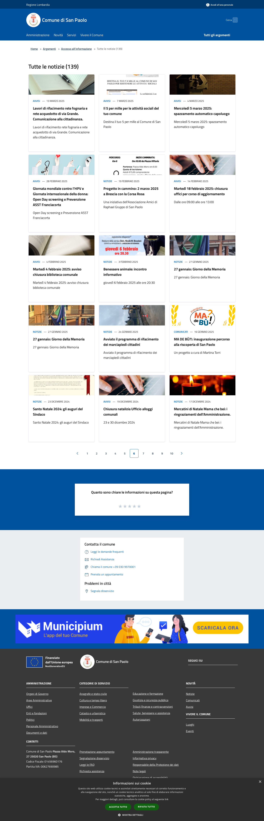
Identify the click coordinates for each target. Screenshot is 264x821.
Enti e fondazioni (36, 713)
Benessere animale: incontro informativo (125, 271)
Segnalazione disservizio (94, 758)
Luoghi (190, 724)
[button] (132, 815)
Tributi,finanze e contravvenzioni (153, 706)
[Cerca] (233, 20)
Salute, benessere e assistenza (151, 713)
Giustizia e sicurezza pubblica (150, 700)
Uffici (29, 707)
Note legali (139, 771)
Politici (30, 720)
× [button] (260, 782)
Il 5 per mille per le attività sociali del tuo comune (131, 110)
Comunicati (181, 332)
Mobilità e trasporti (91, 720)
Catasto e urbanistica (92, 713)
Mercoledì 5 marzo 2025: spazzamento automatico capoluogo (202, 110)
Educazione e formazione (148, 693)
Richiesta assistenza (91, 771)
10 (171, 453)
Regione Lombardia (38, 5)
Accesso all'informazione (76, 49)
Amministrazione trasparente (151, 752)
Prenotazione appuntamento (96, 752)
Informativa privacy (144, 758)
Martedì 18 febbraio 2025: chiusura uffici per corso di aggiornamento (201, 191)
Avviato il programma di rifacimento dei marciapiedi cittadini (131, 341)
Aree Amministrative (39, 700)
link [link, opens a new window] (167, 799)
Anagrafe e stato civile (93, 694)
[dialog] (132, 799)
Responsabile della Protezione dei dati (156, 765)
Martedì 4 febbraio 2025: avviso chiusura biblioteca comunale (57, 271)
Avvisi (36, 101)
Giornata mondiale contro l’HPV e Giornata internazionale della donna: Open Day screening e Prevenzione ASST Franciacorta (60, 196)
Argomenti (49, 49)
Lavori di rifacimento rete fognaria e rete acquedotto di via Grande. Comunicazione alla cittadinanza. (60, 113)
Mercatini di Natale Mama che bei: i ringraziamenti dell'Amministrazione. (202, 411)
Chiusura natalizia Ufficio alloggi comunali (128, 411)
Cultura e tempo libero (93, 700)
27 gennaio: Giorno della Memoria (200, 269)
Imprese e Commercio (92, 707)
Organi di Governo (37, 694)
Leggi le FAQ (87, 765)
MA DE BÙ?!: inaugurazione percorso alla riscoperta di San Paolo (202, 341)
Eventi (190, 731)
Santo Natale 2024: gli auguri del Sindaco (58, 411)
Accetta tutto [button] (118, 806)
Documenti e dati (36, 732)
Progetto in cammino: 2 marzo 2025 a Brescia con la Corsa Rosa (130, 191)
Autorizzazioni (141, 719)
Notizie (107, 181)
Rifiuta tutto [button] (146, 806)
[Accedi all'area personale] (219, 5)
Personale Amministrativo (42, 726)
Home (34, 49)
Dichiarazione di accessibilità (150, 777)
